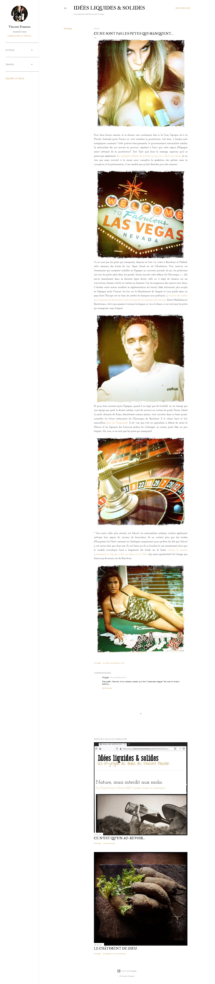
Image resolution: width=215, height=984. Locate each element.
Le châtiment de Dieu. (115, 948)
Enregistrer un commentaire (114, 954)
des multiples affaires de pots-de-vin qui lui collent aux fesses (149, 156)
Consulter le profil (20, 36)
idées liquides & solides (109, 8)
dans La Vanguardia (117, 423)
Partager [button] (68, 28)
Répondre (107, 688)
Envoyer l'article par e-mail (113, 663)
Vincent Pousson (19, 26)
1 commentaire (109, 843)
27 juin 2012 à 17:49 (118, 677)
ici (181, 274)
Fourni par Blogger (127, 971)
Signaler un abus (14, 78)
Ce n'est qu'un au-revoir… (119, 838)
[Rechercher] (183, 8)
